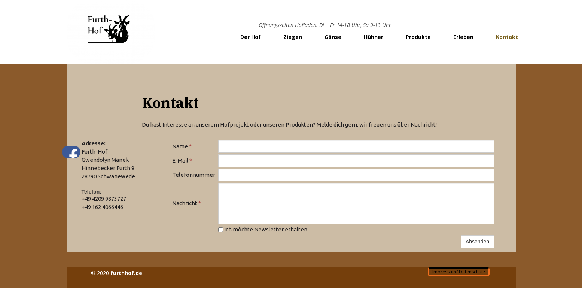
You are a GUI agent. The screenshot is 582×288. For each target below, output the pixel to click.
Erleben (463, 36)
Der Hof (250, 36)
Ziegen (292, 36)
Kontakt (507, 36)
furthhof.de (126, 272)
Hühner (373, 36)
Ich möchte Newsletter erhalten (262, 229)
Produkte (418, 36)
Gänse (332, 36)
